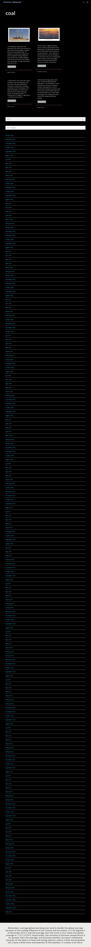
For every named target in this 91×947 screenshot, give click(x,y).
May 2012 (8, 736)
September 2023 (10, 243)
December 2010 (10, 804)
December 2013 (10, 660)
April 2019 (8, 431)
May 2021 (8, 343)
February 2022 (10, 315)
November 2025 (10, 143)
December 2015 (10, 564)
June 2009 (8, 872)
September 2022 (10, 291)
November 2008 (10, 900)
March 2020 (9, 391)
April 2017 (8, 523)
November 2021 (10, 327)
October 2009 (10, 860)
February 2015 (10, 604)
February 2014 (10, 652)
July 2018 (8, 463)
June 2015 (8, 588)
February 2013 (10, 700)
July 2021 (8, 335)
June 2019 (8, 423)
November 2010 (10, 808)
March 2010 (9, 840)
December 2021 (10, 323)
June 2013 (8, 684)
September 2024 (10, 195)
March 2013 (9, 696)
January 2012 (9, 752)
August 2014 (9, 628)
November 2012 (10, 712)
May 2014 (8, 640)
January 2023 (9, 275)
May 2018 (8, 471)
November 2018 (10, 451)
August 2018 (9, 459)
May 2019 (8, 427)
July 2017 (8, 511)
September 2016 (10, 540)
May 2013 (8, 688)
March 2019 (9, 435)
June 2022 (8, 303)
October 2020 (10, 367)
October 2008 (10, 904)
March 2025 (9, 175)
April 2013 (8, 692)
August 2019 (9, 415)
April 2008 (8, 912)
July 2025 (8, 159)
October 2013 (10, 668)
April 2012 (8, 740)
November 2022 (10, 283)
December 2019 (10, 399)
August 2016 (9, 544)
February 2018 (10, 483)
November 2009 (10, 856)
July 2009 (8, 868)
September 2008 (10, 908)
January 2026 (9, 135)
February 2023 (10, 271)
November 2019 (10, 403)
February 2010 (10, 844)
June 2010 (8, 828)
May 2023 (8, 259)
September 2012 (10, 720)
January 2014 (9, 656)
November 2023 (10, 235)
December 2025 (10, 139)
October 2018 (10, 455)
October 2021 (10, 331)
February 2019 (10, 439)
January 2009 (9, 892)
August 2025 (9, 155)
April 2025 (8, 171)
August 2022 (9, 295)
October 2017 (10, 499)
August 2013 (9, 676)
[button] (87, 2)
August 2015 (9, 580)
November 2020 (10, 363)
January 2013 (9, 704)
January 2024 (9, 227)
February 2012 (10, 748)
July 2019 (8, 419)
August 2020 (9, 371)
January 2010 (9, 848)
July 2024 (8, 203)
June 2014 (8, 636)
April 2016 (8, 556)
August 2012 (9, 724)
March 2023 (9, 267)
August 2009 (9, 864)
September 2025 (10, 151)
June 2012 (8, 732)
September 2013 (10, 672)
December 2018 (10, 447)
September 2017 (10, 503)
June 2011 (8, 780)
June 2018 (8, 467)
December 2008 (10, 896)
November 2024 (10, 187)
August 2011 (9, 772)
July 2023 (8, 251)
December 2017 (10, 491)
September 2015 (10, 576)
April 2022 (8, 307)
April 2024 (8, 215)
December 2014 (10, 612)
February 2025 (10, 179)
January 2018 (9, 487)
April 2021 (8, 347)
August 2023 (9, 247)
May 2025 (8, 167)
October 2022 (10, 287)
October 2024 (10, 191)
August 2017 (9, 507)
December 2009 (10, 852)
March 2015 (9, 600)
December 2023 (10, 231)
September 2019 (10, 411)
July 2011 (8, 776)
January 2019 (9, 443)
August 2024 (9, 199)
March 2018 (9, 479)
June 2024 (8, 207)
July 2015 (8, 584)
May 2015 (8, 592)
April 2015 (8, 596)
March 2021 (9, 351)
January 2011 (9, 800)
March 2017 (9, 527)
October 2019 (10, 407)
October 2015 (10, 572)
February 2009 (10, 888)
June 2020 (8, 379)
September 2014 (10, 624)
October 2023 (10, 239)
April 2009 (8, 880)
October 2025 (10, 147)
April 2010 (8, 836)
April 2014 (8, 644)
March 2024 (9, 219)
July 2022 (8, 299)
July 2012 (8, 728)
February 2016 (10, 560)
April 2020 (8, 387)
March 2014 (9, 648)
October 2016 (10, 536)
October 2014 (10, 620)
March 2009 (9, 884)
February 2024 (10, 223)
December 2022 (10, 279)
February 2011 (10, 796)
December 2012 (10, 708)
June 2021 (8, 339)
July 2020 (8, 375)
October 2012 (10, 716)
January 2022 (9, 319)
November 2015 (10, 568)
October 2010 (10, 812)
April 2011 (8, 788)
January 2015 (9, 608)
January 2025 (9, 183)
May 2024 (8, 211)
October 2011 (10, 764)
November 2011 (10, 760)
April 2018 (8, 475)
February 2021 (10, 355)
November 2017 (10, 495)
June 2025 (8, 163)
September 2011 (10, 768)
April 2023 (8, 263)
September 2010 (10, 816)
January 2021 (9, 359)
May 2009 (8, 876)
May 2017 (8, 519)
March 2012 (9, 744)
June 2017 (8, 515)
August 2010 (9, 820)
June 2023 (8, 255)
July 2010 (8, 824)
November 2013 (10, 664)
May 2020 (8, 383)
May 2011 (8, 784)
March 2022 (9, 311)
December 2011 (10, 756)
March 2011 (9, 792)
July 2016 (8, 548)
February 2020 (10, 395)
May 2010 (8, 832)
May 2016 (8, 552)
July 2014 (8, 632)
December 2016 (10, 532)
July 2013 (8, 680)
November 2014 (10, 616)
